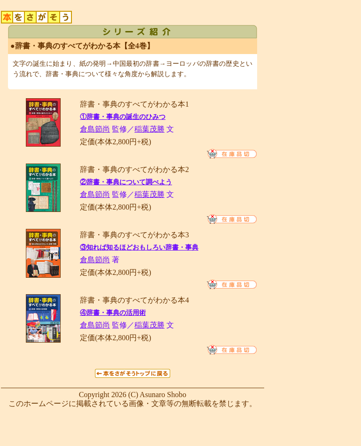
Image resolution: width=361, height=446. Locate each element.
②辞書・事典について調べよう (126, 182)
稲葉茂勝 (149, 129)
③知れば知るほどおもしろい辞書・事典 (139, 247)
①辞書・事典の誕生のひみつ (122, 116)
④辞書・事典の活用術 (113, 312)
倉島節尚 (95, 129)
